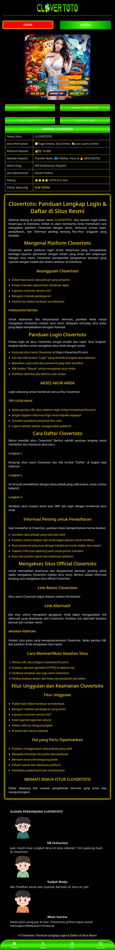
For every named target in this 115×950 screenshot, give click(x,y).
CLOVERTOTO (63, 220)
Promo (14, 945)
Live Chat (100, 945)
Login (71, 945)
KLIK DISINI (42, 187)
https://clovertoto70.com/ (72, 352)
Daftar (43, 945)
